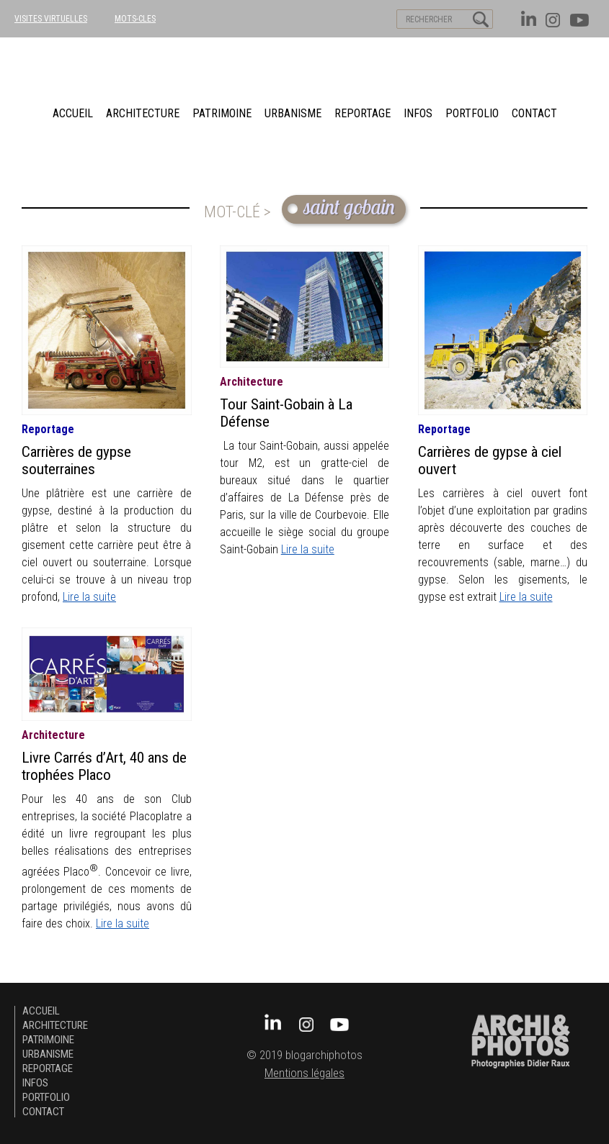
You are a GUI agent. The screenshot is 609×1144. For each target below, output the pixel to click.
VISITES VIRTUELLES (50, 19)
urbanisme (293, 113)
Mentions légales (304, 1073)
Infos (418, 113)
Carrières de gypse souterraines (76, 460)
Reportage (362, 113)
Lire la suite (89, 597)
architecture (142, 113)
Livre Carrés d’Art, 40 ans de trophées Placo (104, 766)
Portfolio (472, 113)
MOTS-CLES (135, 19)
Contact (534, 113)
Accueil (73, 113)
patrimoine (222, 113)
